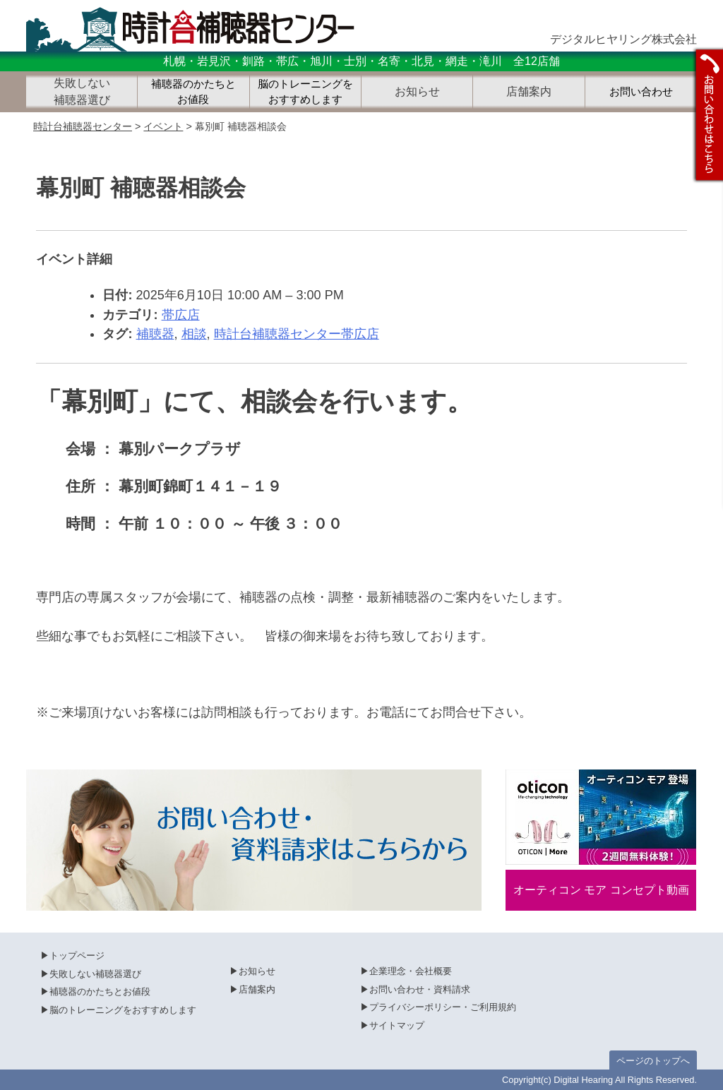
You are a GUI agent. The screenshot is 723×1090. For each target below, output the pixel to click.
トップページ (76, 955)
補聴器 (155, 334)
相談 (194, 334)
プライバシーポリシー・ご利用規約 (442, 1007)
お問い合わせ (641, 91)
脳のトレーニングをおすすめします (305, 92)
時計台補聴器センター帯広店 (296, 334)
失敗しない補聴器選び (95, 974)
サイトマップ (396, 1025)
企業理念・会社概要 (410, 971)
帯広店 (181, 315)
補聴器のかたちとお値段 (193, 92)
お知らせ (257, 971)
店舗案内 (257, 989)
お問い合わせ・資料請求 (419, 989)
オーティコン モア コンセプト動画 (601, 890)
